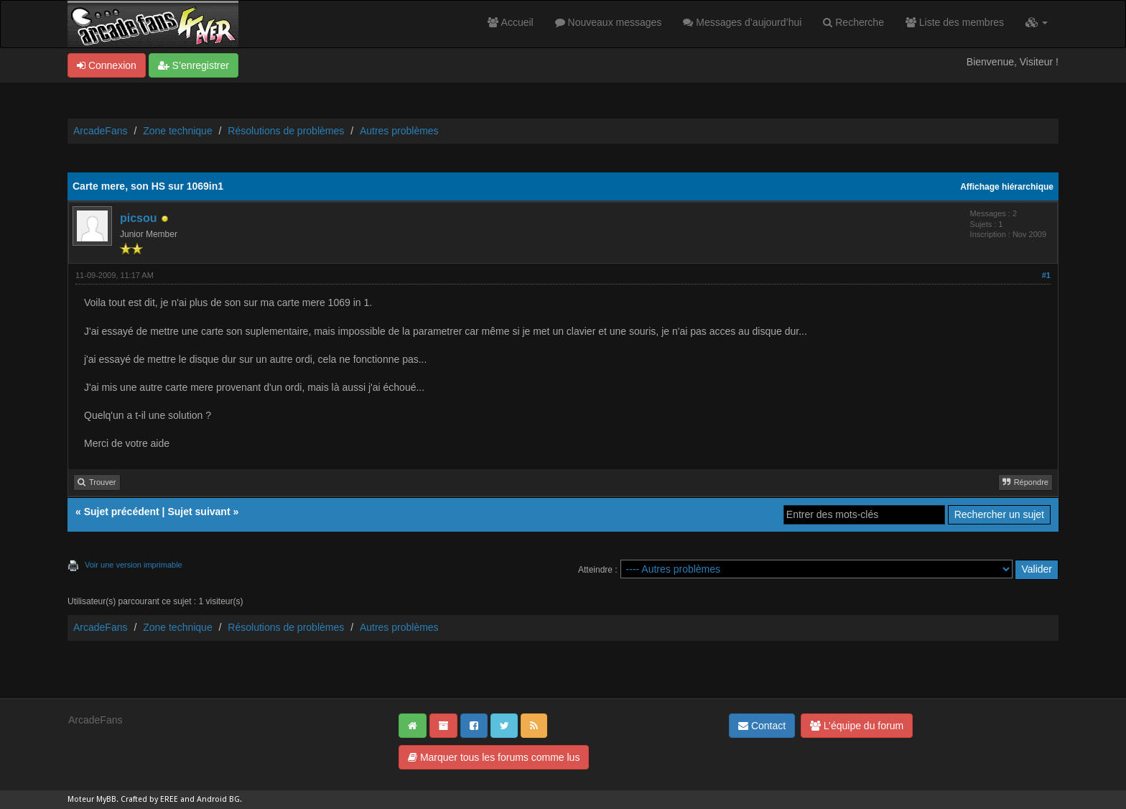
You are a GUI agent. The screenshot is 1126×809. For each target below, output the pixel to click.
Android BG (218, 799)
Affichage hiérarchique (1006, 187)
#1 (1046, 275)
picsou (138, 218)
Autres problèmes (399, 131)
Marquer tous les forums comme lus (494, 757)
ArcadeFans (100, 131)
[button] (1036, 22)
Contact (762, 725)
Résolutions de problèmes (286, 131)
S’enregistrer (193, 65)
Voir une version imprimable (133, 564)
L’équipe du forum (856, 725)
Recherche (853, 22)
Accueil (510, 22)
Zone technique (178, 131)
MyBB (106, 799)
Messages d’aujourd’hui (742, 22)
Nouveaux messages (608, 22)
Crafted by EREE (149, 799)
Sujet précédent (121, 511)
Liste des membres (955, 22)
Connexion (106, 65)
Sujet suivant (198, 511)
